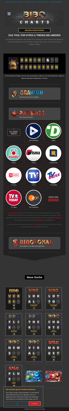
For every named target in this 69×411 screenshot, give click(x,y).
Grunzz (21, 2)
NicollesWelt (56, 2)
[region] (23, 396)
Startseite (11, 2)
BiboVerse (32, 2)
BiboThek (43, 2)
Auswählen (11, 403)
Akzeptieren (34, 403)
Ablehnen (23, 403)
